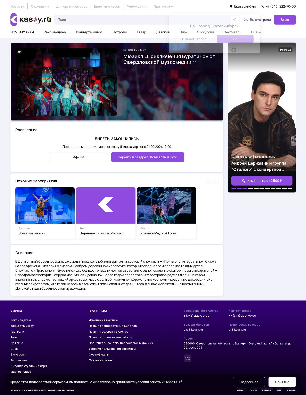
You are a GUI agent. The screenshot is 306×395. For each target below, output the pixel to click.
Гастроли (119, 32)
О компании (40, 6)
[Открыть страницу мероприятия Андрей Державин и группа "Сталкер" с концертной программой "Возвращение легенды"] (262, 117)
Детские (163, 32)
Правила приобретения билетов (113, 326)
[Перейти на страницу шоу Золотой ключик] (45, 213)
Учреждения (137, 6)
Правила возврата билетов (108, 331)
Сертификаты (99, 354)
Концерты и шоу (89, 32)
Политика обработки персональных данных (121, 343)
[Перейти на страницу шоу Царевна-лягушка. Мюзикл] (105, 213)
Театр (141, 32)
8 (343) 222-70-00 (196, 315)
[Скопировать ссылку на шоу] (194, 62)
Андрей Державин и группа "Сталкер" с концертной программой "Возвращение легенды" (259, 166)
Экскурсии (18, 354)
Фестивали (18, 360)
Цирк (14, 349)
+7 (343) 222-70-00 (278, 6)
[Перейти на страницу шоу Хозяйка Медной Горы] (166, 213)
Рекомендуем (55, 32)
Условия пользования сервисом (112, 349)
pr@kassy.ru (237, 329)
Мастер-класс (20, 372)
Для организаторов (71, 6)
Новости (17, 6)
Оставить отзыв (101, 360)
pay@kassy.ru (193, 329)
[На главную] (30, 19)
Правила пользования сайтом (110, 337)
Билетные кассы (107, 6)
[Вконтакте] (187, 358)
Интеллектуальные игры (28, 366)
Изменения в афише (103, 320)
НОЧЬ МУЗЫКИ (22, 32)
